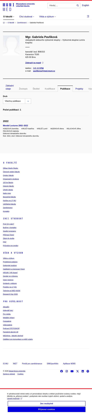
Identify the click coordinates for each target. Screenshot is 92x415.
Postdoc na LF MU (10, 287)
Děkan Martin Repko (10, 168)
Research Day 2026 (10, 294)
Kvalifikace (50, 89)
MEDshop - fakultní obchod (13, 336)
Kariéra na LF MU (9, 201)
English (85, 5)
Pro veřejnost (13, 301)
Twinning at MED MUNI (11, 291)
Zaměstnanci (7, 208)
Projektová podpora (10, 262)
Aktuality (6, 307)
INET (15, 364)
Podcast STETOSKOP (11, 328)
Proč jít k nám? (8, 224)
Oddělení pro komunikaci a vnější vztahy (18, 339)
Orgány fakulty (8, 175)
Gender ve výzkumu (10, 276)
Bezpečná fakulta (9, 197)
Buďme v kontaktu (9, 228)
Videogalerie (7, 325)
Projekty (79, 89)
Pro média (7, 314)
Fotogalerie (7, 321)
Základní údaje (10, 87)
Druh (5, 96)
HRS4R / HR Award (10, 273)
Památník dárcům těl (10, 332)
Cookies (20, 374)
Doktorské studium (10, 265)
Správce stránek (9, 374)
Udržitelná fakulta (9, 204)
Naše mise (7, 193)
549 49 (38, 68)
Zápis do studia (8, 238)
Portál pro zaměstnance (32, 364)
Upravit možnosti (14, 401)
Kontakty (6, 211)
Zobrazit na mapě (34, 63)
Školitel (36, 89)
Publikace (65, 89)
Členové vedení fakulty (11, 172)
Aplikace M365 (69, 364)
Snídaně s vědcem (10, 283)
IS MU (5, 364)
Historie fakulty (8, 186)
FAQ (4, 242)
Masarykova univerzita (17, 371)
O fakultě (10, 162)
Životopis (23, 89)
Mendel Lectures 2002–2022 (15, 126)
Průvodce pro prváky (10, 246)
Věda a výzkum (13, 253)
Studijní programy (9, 231)
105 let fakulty (8, 182)
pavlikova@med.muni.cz (44, 71)
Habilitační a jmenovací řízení (14, 269)
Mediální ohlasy (8, 318)
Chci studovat (13, 218)
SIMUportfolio (52, 364)
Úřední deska (8, 190)
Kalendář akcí (8, 310)
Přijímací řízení (8, 235)
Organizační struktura (11, 179)
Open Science (8, 280)
